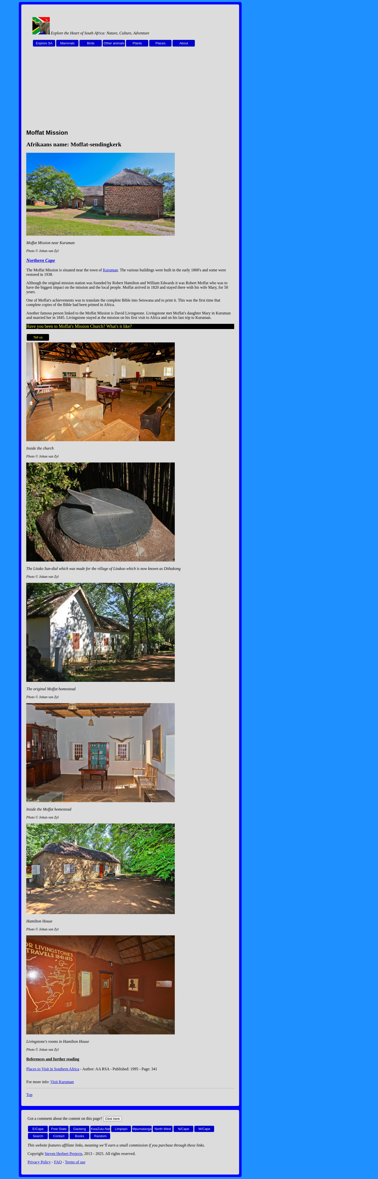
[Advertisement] (130, 90)
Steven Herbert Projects (63, 1154)
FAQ (58, 1162)
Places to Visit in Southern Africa (52, 1069)
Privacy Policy (39, 1162)
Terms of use (75, 1162)
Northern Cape (40, 260)
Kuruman (110, 270)
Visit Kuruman (62, 1082)
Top (29, 1095)
